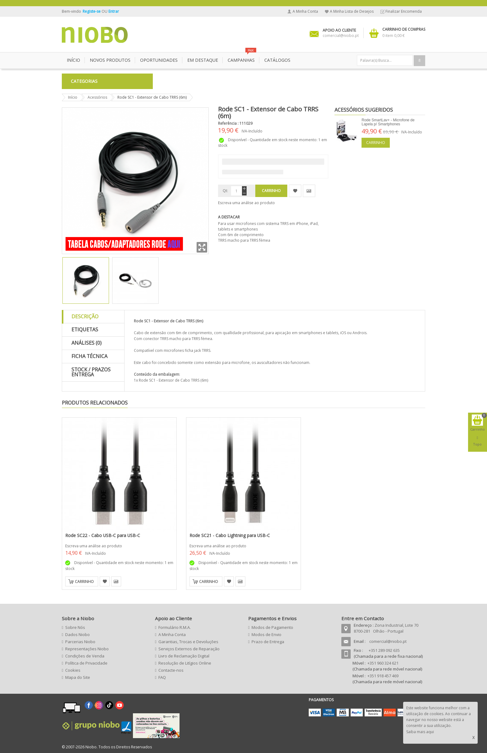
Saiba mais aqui (420, 731)
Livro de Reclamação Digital (183, 656)
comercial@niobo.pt (388, 641)
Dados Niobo (77, 634)
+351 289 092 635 (384, 650)
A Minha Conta (305, 11)
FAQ (162, 677)
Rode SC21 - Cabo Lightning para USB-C (229, 535)
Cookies (72, 670)
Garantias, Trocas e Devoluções (188, 641)
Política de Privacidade (86, 663)
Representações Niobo (87, 649)
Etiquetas (84, 329)
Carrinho (375, 142)
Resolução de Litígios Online (184, 663)
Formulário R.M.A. (174, 627)
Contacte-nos (171, 670)
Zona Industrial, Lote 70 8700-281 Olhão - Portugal (386, 628)
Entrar (113, 11)
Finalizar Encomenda (403, 11)
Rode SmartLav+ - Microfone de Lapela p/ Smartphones (388, 122)
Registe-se (92, 11)
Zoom (202, 247)
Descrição (84, 316)
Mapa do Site (77, 677)
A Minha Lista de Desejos (352, 11)
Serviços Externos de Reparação (189, 649)
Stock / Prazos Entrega (91, 372)
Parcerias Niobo (80, 641)
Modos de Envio (266, 634)
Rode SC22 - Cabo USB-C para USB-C (102, 535)
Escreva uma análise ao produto (246, 202)
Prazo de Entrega (268, 641)
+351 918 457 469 (382, 676)
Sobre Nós (75, 627)
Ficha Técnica (89, 356)
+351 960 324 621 (382, 663)
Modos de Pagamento (272, 627)
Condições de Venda (84, 656)
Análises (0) (86, 342)
